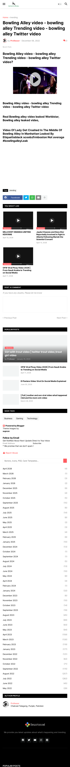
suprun (6, 431)
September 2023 (35, 610)
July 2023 (35, 620)
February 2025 (35, 537)
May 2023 (35, 629)
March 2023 (35, 639)
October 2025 (35, 498)
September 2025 (35, 502)
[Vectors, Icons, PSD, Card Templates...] (33, 461)
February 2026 (35, 478)
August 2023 (35, 615)
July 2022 (35, 678)
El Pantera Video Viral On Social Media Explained (43, 381)
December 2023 (35, 595)
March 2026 (35, 473)
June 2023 (35, 624)
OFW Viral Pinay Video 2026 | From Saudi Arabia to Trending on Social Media (17, 270)
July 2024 (35, 566)
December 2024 (35, 546)
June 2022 (35, 683)
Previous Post (10, 318)
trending (14, 17)
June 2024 (35, 571)
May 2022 (35, 688)
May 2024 (35, 576)
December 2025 (35, 488)
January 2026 (35, 483)
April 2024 (35, 581)
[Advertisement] (35, 166)
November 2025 (35, 493)
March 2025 (35, 532)
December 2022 (35, 654)
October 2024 (35, 551)
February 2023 (35, 644)
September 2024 (35, 556)
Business (8, 418)
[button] (4, 4)
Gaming (19, 418)
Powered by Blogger (13, 425)
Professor (15, 703)
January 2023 (35, 649)
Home (5, 17)
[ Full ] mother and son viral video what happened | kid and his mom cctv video (44, 396)
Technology (32, 418)
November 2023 (35, 600)
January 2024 (35, 590)
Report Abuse (12, 453)
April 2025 (35, 527)
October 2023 (35, 605)
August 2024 (35, 561)
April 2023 (35, 634)
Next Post (61, 318)
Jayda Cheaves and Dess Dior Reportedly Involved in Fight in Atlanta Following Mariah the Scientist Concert (50, 236)
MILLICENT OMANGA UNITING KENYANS (17, 233)
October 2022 (35, 664)
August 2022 (35, 673)
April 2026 (35, 468)
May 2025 (35, 522)
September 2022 (35, 668)
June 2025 (35, 517)
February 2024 (35, 585)
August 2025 (35, 507)
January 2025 (35, 541)
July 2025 (35, 512)
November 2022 (35, 659)
